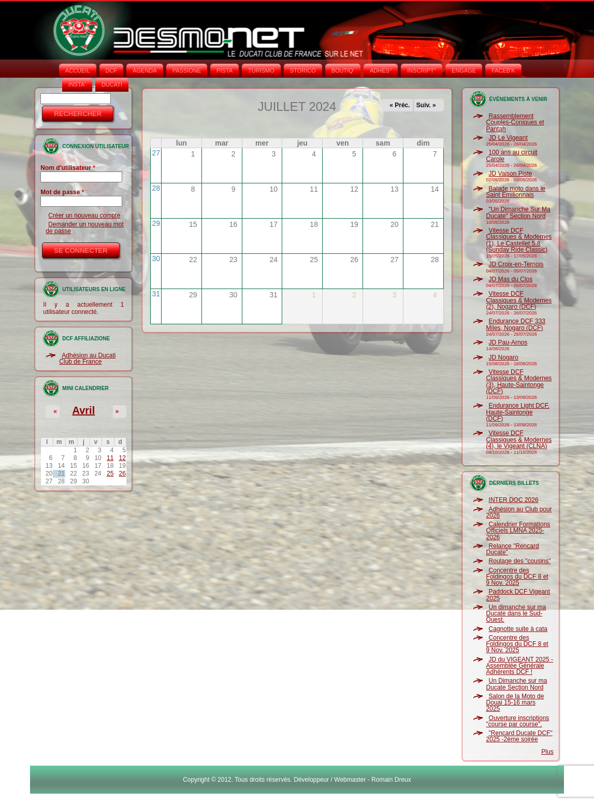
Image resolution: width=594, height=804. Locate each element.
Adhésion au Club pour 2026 (519, 512)
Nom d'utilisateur (67, 167)
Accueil (77, 70)
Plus (547, 751)
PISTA (224, 70)
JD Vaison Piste (510, 173)
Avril (84, 410)
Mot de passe (62, 192)
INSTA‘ (77, 84)
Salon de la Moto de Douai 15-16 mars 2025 (515, 703)
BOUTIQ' (342, 70)
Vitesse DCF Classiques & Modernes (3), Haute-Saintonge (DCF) (519, 381)
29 (156, 223)
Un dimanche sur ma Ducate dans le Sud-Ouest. (516, 614)
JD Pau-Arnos (508, 342)
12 (122, 458)
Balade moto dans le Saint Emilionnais (515, 191)
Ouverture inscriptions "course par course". (517, 721)
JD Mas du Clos (511, 279)
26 (122, 473)
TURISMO (261, 70)
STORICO (303, 70)
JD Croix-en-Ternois (516, 264)
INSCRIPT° (421, 70)
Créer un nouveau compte (84, 215)
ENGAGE (464, 70)
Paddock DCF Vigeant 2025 (518, 594)
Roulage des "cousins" (520, 561)
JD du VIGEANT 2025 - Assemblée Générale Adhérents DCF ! (520, 666)
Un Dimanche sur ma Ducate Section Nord (516, 684)
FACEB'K (503, 70)
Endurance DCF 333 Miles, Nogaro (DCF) (515, 324)
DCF (112, 70)
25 (110, 473)
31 (156, 294)
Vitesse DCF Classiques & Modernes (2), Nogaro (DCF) (519, 300)
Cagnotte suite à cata (518, 629)
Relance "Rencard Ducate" (512, 549)
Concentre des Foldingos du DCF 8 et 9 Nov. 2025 (517, 577)
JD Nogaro (503, 357)
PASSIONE (186, 70)
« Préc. (399, 105)
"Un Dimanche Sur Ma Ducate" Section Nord (518, 212)
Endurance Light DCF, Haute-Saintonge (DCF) (517, 412)
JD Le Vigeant (508, 137)
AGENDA (144, 70)
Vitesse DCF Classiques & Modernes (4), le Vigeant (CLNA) (519, 439)
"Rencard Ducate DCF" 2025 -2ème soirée (519, 736)
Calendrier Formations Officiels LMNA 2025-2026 (518, 531)
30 (156, 258)
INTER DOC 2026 (514, 500)
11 (110, 458)
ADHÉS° (381, 70)
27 (156, 153)
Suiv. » (426, 105)
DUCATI (112, 84)
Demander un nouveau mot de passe (84, 227)
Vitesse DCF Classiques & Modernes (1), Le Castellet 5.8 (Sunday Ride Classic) (519, 240)
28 (156, 188)
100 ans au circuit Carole (512, 155)
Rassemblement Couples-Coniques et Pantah (515, 122)
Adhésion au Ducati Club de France (87, 358)
